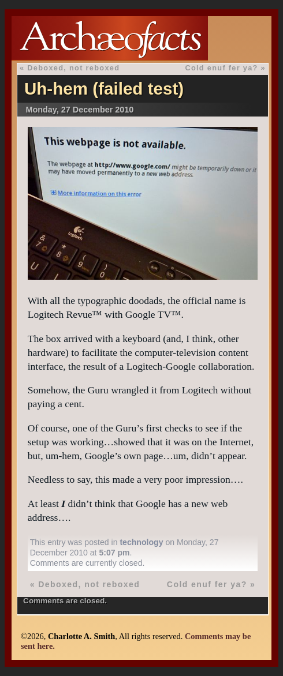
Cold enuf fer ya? (221, 67)
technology (141, 542)
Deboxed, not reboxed (73, 67)
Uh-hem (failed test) (104, 88)
